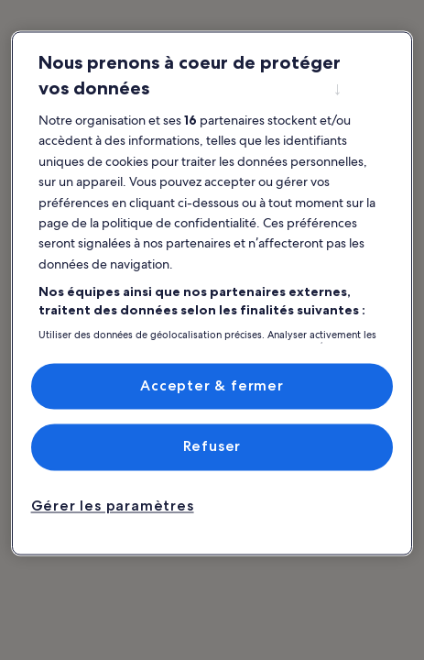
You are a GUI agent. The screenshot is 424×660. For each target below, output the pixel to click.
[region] (212, 293)
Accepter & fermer (212, 385)
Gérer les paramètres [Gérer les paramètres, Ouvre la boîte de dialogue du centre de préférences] (112, 505)
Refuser (212, 447)
